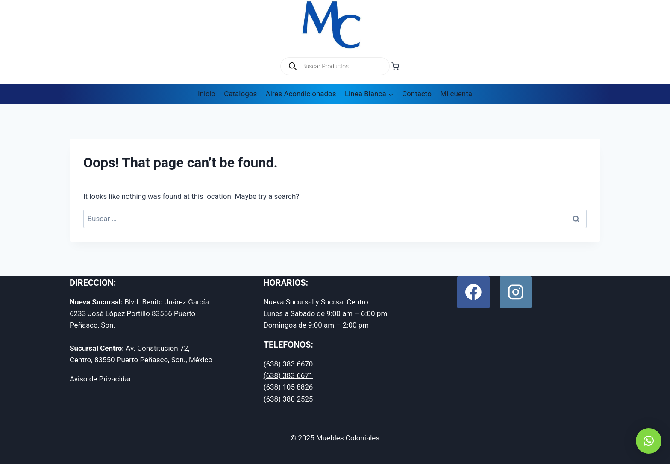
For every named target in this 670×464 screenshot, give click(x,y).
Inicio (206, 93)
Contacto (417, 93)
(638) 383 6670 (288, 364)
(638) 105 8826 (288, 387)
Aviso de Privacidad (101, 379)
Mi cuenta (456, 93)
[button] (648, 441)
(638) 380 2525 (288, 399)
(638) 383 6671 (288, 375)
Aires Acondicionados (301, 93)
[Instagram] (516, 292)
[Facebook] (473, 292)
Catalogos (240, 93)
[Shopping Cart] (395, 66)
